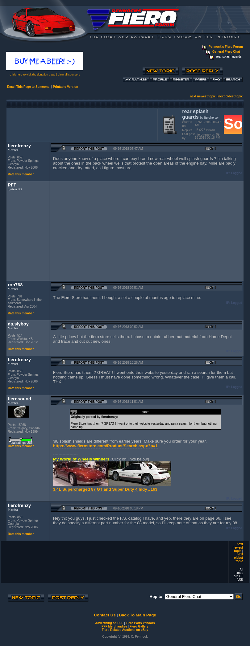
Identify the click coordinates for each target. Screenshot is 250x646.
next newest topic (203, 96)
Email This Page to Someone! (28, 86)
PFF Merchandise (114, 626)
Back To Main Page (137, 615)
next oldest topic (230, 96)
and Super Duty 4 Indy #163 (130, 489)
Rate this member (21, 174)
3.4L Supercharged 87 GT (78, 489)
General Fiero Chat (226, 51)
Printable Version (65, 86)
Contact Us (104, 615)
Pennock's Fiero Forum (226, 46)
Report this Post (89, 148)
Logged (236, 173)
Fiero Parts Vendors (140, 623)
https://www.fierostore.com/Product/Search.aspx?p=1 (105, 446)
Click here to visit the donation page (32, 74)
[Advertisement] (80, 124)
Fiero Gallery (139, 626)
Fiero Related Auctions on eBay (125, 630)
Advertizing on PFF (109, 623)
